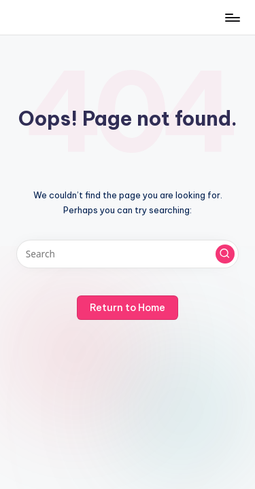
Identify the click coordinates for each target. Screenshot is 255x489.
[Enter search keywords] (127, 254)
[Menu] (232, 17)
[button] (225, 254)
